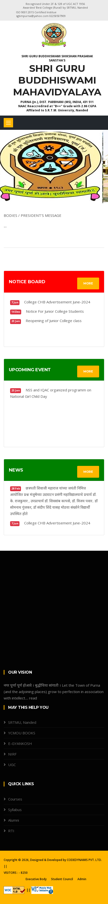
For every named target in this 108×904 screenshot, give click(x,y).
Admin (81, 879)
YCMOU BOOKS (21, 732)
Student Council (62, 879)
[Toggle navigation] (8, 122)
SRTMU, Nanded (22, 722)
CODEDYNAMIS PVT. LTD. (84, 860)
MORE (88, 283)
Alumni (13, 820)
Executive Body (36, 879)
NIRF (12, 754)
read (33, 698)
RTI (11, 830)
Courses (15, 799)
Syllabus (15, 809)
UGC (12, 764)
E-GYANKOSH (20, 743)
